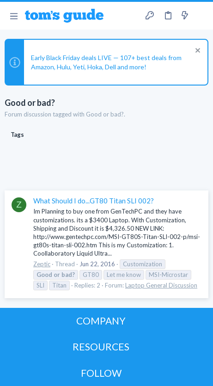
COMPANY (101, 320)
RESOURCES (101, 346)
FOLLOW (101, 373)
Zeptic (41, 264)
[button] (14, 15)
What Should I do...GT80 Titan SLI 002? (93, 200)
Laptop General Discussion (161, 285)
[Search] (200, 15)
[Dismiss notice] (197, 51)
